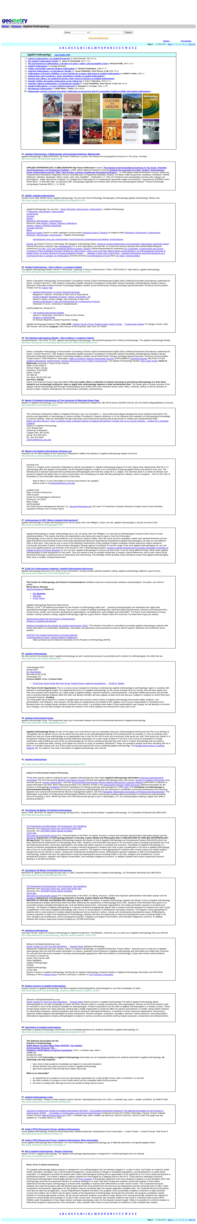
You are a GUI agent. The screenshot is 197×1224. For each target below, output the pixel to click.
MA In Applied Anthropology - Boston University (49, 1151)
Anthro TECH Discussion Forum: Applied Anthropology (52, 1129)
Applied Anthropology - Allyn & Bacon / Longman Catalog (53, 267)
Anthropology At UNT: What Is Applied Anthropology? (51, 520)
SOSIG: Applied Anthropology (39, 195)
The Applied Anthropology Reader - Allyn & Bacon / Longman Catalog (59, 338)
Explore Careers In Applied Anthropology (45, 986)
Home (5, 26)
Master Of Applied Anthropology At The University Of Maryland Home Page (62, 400)
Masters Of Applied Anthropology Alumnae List (48, 451)
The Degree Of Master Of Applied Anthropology (48, 810)
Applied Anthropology (36, 654)
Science (16, 26)
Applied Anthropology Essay (39, 718)
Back (170, 44)
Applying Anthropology (36, 930)
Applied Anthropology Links (39, 1097)
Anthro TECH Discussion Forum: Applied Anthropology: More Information (61, 1140)
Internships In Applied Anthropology (43, 1027)
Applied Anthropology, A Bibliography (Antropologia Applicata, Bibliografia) (62, 154)
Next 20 (192, 44)
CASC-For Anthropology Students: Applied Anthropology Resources (59, 568)
